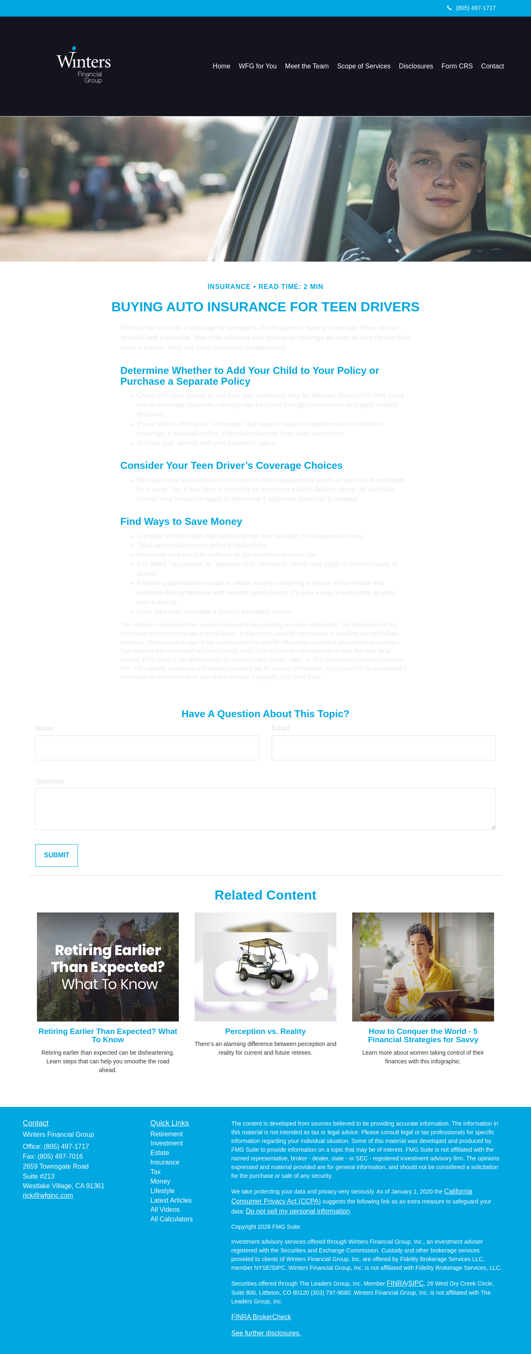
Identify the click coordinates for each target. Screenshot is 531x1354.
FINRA (397, 1283)
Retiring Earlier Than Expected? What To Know (108, 1035)
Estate (160, 1152)
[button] (258, 66)
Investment (167, 1143)
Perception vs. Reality (265, 1031)
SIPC (416, 1283)
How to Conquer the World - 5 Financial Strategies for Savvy (423, 1035)
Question (49, 781)
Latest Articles (171, 1200)
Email (281, 728)
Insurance (165, 1162)
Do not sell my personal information (298, 1211)
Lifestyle (163, 1190)
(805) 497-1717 (471, 8)
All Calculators (172, 1219)
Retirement (167, 1134)
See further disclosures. (266, 1333)
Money (161, 1181)
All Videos (165, 1209)
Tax (156, 1171)
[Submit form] (56, 855)
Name (44, 728)
